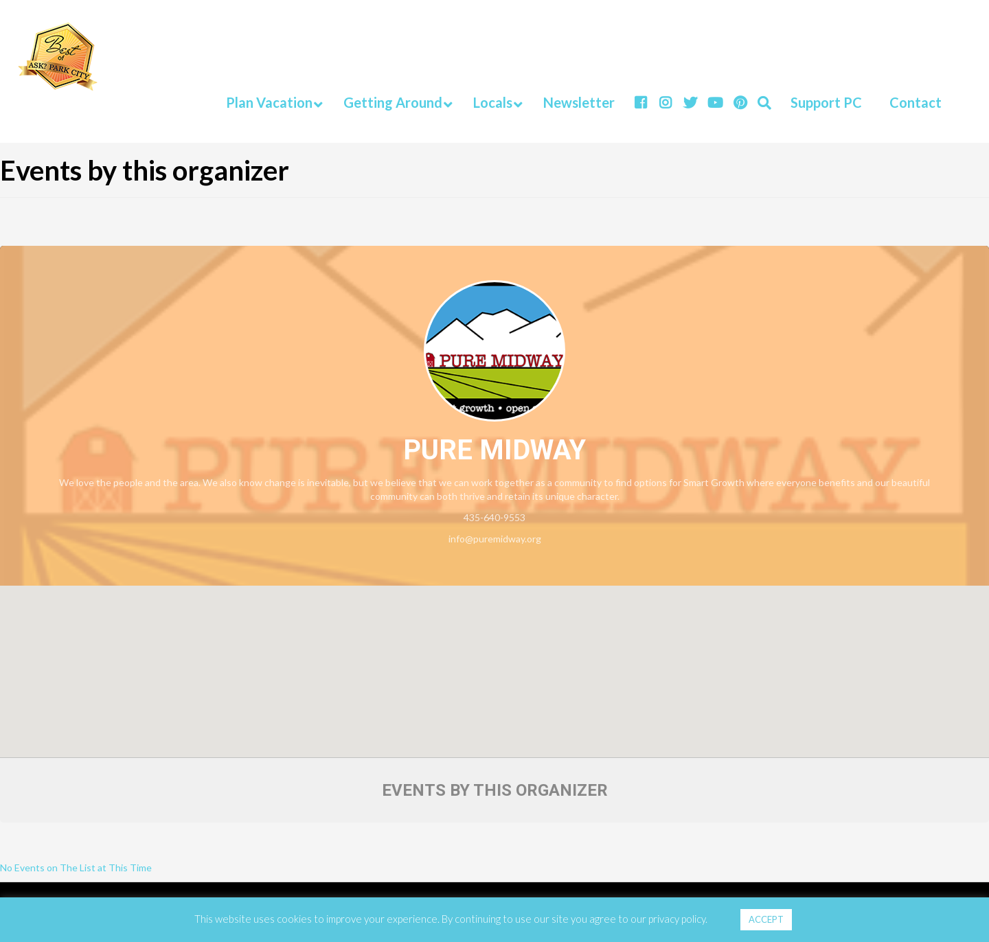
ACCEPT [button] (766, 919)
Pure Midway (494, 450)
